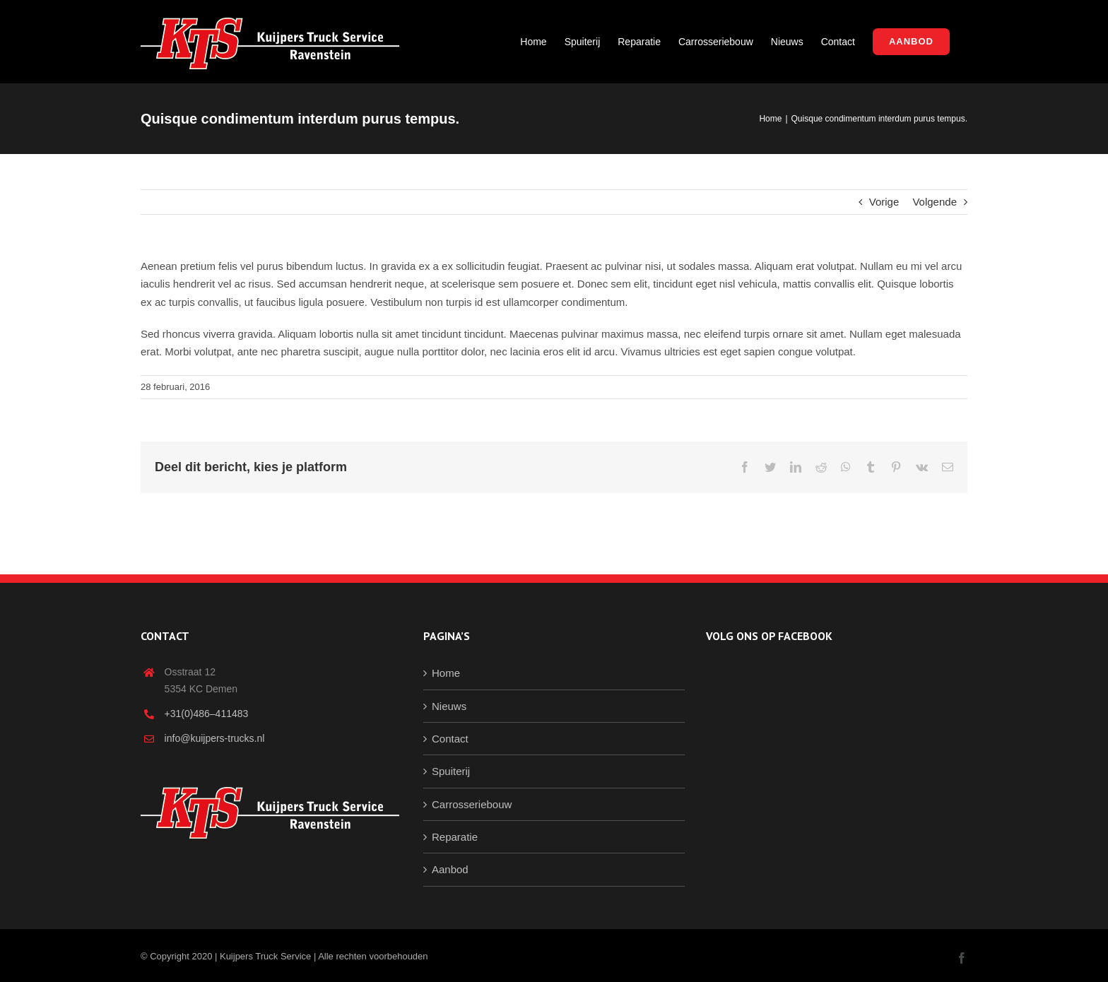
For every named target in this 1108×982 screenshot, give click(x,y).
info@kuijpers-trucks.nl (215, 738)
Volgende (934, 202)
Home (446, 673)
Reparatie (455, 837)
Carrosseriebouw (472, 804)
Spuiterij (451, 771)
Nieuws (449, 706)
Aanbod (450, 869)
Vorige (884, 202)
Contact (450, 739)
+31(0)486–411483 (207, 713)
